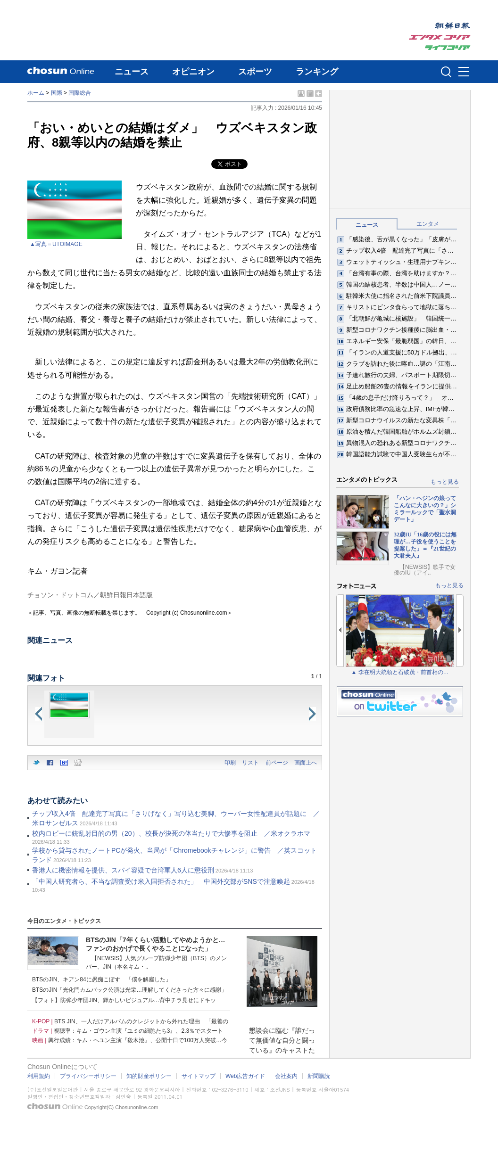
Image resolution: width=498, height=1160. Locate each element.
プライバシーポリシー (88, 1076)
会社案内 (286, 1076)
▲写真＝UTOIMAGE (56, 244)
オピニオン (193, 71)
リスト (250, 762)
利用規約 (38, 1076)
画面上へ (305, 762)
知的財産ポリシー (149, 1076)
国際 (56, 93)
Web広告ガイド (245, 1076)
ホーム (35, 93)
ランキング (317, 71)
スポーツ (255, 71)
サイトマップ (199, 1076)
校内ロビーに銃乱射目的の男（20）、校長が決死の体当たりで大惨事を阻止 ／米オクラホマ (171, 833)
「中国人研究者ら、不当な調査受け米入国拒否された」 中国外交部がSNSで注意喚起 (161, 881)
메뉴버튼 (463, 72)
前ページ (277, 762)
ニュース (132, 71)
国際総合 (79, 93)
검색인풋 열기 (446, 72)
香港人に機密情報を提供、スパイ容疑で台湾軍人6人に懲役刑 (123, 870)
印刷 (230, 762)
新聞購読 (318, 1076)
